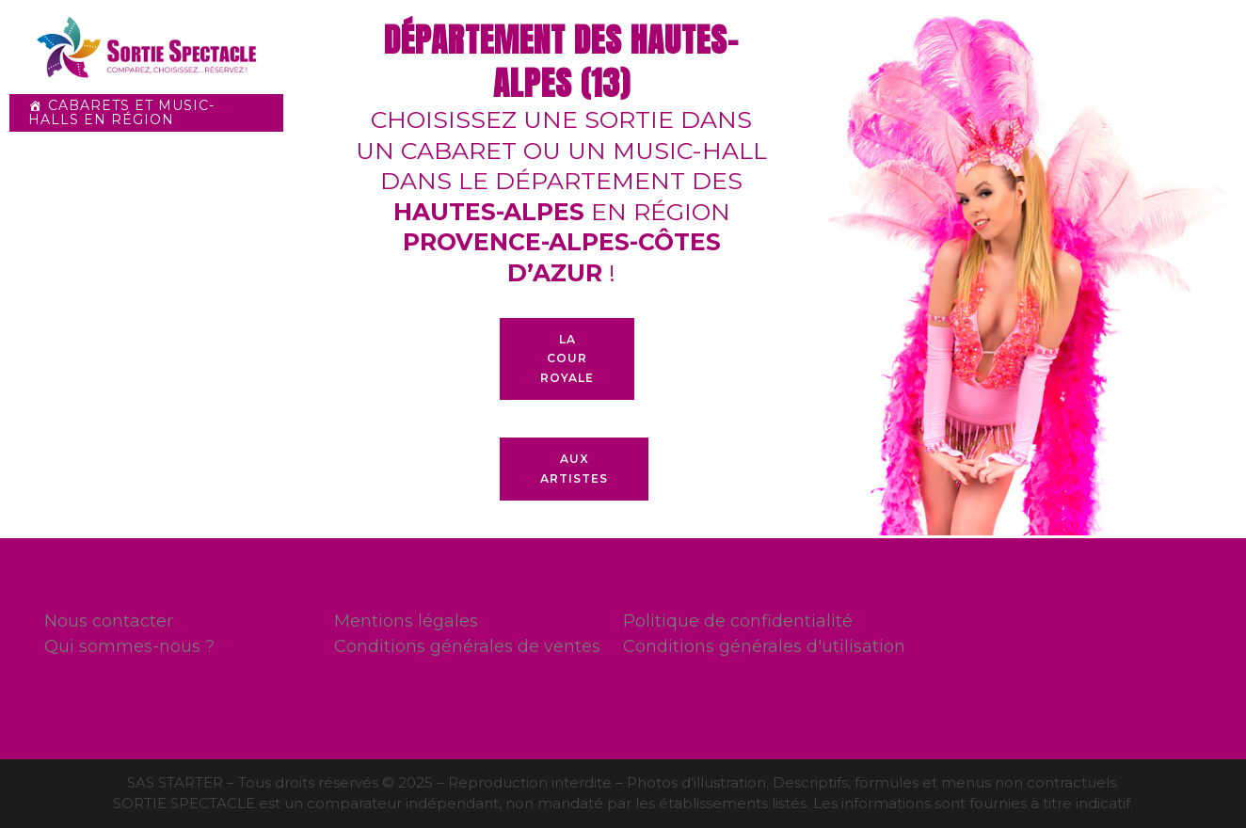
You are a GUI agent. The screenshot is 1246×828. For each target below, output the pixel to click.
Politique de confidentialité (738, 621)
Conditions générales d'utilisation (764, 646)
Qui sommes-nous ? (129, 646)
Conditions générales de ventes (467, 646)
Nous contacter (108, 621)
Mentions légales (406, 621)
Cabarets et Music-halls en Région (121, 112)
